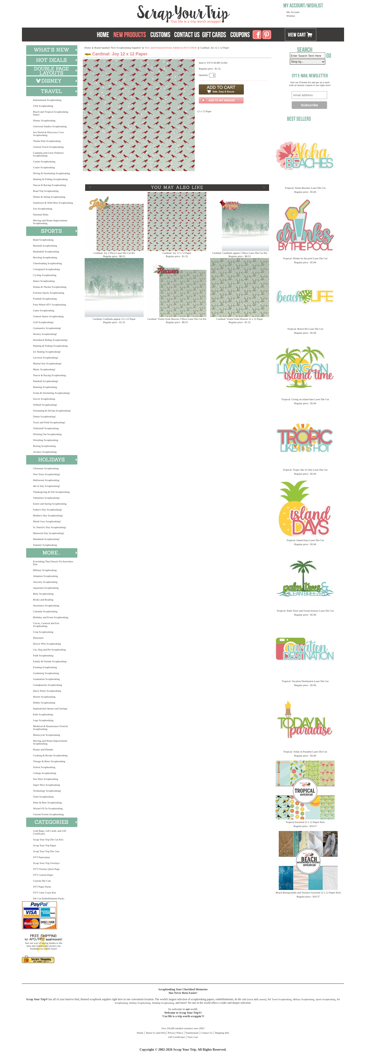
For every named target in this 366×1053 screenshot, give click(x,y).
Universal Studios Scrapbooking (50, 126)
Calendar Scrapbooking (45, 611)
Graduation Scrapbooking (46, 679)
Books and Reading (43, 599)
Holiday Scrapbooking (139, 1003)
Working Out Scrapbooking (47, 434)
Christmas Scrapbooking (45, 468)
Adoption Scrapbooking (45, 576)
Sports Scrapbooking (326, 999)
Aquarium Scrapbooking (45, 587)
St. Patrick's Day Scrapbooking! (49, 527)
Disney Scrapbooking (44, 120)
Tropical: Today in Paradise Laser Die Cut (305, 751)
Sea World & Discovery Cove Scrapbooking (48, 133)
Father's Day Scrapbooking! (47, 509)
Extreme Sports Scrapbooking (48, 292)
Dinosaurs (38, 637)
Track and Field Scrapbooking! (49, 422)
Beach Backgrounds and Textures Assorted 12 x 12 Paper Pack (308, 892)
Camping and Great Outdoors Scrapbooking (48, 154)
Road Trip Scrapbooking (45, 190)
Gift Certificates (176, 1037)
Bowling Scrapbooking (45, 257)
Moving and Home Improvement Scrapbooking (50, 222)
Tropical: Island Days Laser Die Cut (305, 540)
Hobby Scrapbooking (44, 702)
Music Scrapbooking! (44, 369)
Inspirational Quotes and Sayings (50, 708)
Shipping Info (222, 1032)
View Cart (192, 1037)
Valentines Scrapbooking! (46, 497)
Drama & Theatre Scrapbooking (49, 286)
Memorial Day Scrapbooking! (48, 533)
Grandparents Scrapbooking (47, 684)
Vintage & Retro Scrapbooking (49, 761)
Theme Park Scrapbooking (47, 141)
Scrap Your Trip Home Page (151, 13)
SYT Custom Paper (43, 874)
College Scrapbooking (44, 773)
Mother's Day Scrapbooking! (48, 515)
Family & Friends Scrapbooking (50, 661)
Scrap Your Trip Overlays (46, 863)
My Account (293, 12)
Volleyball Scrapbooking (46, 428)
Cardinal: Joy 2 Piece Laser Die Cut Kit (114, 252)
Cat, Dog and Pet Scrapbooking (49, 649)
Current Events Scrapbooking (48, 814)
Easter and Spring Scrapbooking (50, 503)
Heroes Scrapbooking (44, 696)
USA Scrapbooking (43, 105)
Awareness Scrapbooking (46, 605)
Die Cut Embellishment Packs (48, 898)
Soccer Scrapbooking (44, 398)
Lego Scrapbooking (43, 720)
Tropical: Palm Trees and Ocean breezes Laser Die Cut (305, 610)
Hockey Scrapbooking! (45, 334)
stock (250, 999)
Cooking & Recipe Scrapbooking (50, 755)
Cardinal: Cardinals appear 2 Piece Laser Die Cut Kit (239, 252)
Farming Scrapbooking (45, 667)
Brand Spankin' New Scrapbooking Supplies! (117, 47)
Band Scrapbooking (43, 239)
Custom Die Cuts (42, 880)
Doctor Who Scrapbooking (47, 643)
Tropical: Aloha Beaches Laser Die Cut (305, 187)
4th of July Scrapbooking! (46, 486)
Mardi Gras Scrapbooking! (47, 521)
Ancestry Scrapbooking (45, 581)
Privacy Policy (175, 1032)
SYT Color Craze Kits (44, 892)
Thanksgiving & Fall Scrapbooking (51, 491)
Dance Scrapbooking (44, 281)
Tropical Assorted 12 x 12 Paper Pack (305, 822)
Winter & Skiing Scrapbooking (49, 196)
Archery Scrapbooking (45, 451)
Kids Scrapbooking (43, 714)
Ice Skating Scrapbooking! (47, 351)
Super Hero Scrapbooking (46, 784)
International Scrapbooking (47, 100)
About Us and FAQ (156, 1032)
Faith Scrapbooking (43, 655)
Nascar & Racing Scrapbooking (49, 185)
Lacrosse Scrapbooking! (45, 357)
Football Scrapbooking (45, 298)
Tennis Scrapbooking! (44, 416)
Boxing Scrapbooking (44, 445)
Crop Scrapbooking (43, 631)
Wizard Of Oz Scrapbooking (48, 808)
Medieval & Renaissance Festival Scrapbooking (50, 727)
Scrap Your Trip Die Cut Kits (48, 839)
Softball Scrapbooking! (45, 404)
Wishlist (291, 15)
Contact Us (206, 1032)
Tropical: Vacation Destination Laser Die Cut (305, 681)
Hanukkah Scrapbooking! (46, 539)
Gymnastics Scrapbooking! (47, 328)
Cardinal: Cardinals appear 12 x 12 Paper (114, 318)
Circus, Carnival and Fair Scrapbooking (46, 624)
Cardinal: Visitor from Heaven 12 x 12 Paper (239, 318)
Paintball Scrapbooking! (45, 381)
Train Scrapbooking (43, 796)
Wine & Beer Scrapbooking (47, 802)
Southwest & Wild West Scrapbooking (53, 202)
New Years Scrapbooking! (46, 474)
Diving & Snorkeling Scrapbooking (51, 173)
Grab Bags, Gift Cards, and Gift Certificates (49, 832)
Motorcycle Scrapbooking (46, 734)
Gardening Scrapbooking (46, 673)
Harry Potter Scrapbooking (47, 690)
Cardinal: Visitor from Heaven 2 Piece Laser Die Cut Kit (176, 318)
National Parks (40, 214)
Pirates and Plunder (43, 749)
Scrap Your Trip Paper (44, 845)
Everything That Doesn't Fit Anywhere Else (53, 563)
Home (87, 47)
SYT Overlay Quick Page (46, 869)
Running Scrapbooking (45, 387)
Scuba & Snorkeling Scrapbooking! (51, 392)
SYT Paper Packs (42, 886)
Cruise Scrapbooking (44, 167)
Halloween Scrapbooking (46, 480)
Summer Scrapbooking (45, 544)
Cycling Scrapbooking (44, 275)
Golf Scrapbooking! (43, 322)
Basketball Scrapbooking (46, 251)
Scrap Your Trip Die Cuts (46, 851)
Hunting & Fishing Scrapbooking (50, 179)
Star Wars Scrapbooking (45, 778)
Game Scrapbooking (43, 310)
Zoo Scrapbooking (42, 208)
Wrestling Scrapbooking (45, 440)
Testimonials (192, 1032)
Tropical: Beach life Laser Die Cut (305, 328)
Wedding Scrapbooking (163, 1003)
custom (261, 999)
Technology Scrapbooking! (47, 790)
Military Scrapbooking (45, 570)
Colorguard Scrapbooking (46, 269)
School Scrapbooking (44, 767)
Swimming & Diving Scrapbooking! (52, 410)
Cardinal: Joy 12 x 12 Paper (176, 252)
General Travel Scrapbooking (48, 146)
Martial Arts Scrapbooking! (47, 363)
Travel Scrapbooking (281, 999)
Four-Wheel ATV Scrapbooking (49, 304)
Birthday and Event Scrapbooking (50, 617)
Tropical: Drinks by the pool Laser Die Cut (305, 258)
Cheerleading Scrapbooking (47, 263)
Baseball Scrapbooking (45, 245)
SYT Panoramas (41, 857)
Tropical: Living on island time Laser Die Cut (305, 399)
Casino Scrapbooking (44, 161)
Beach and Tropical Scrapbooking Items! (50, 113)
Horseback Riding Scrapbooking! (50, 339)
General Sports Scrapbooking (48, 316)
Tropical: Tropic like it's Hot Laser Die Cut (305, 469)
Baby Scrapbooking (43, 593)
